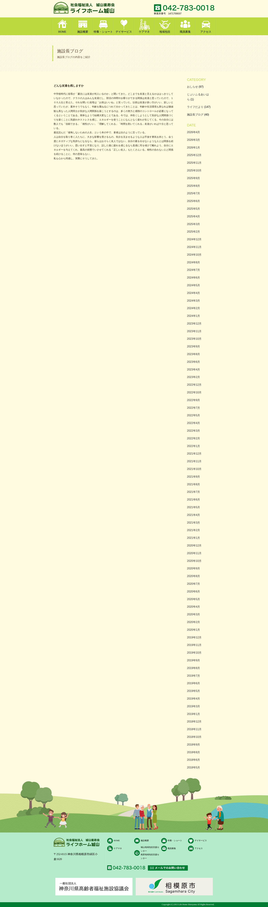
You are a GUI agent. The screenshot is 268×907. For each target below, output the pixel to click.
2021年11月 (194, 461)
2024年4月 (193, 293)
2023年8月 (193, 354)
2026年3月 (193, 139)
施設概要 (82, 31)
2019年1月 (193, 714)
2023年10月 (194, 338)
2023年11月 (194, 331)
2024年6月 (193, 277)
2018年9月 (193, 744)
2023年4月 (193, 369)
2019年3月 (193, 706)
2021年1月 (193, 537)
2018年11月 (194, 729)
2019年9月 (193, 660)
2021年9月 (193, 476)
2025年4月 (193, 216)
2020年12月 (194, 545)
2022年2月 (193, 438)
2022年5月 (193, 415)
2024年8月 (193, 262)
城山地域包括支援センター (150, 849)
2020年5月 (193, 599)
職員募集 (185, 31)
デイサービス (124, 31)
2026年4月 (193, 132)
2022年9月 (193, 400)
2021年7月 (193, 491)
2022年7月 (193, 407)
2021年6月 (193, 499)
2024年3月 (193, 300)
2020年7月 (193, 583)
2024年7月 (193, 269)
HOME (62, 31)
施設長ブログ (195, 114)
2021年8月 (193, 484)
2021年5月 (193, 507)
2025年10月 (194, 170)
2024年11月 (194, 247)
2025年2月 (193, 231)
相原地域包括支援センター (150, 856)
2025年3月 (193, 224)
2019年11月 (194, 645)
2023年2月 (193, 377)
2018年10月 (194, 736)
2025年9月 (193, 178)
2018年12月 (194, 721)
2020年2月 (193, 622)
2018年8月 (193, 752)
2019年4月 (193, 698)
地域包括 (164, 31)
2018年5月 (193, 767)
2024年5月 (193, 285)
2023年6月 (193, 361)
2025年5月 (193, 208)
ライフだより (195, 106)
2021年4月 (193, 514)
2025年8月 (193, 185)
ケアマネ (144, 31)
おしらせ (192, 86)
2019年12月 (194, 637)
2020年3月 (193, 614)
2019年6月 (193, 683)
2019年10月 (194, 652)
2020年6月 (193, 591)
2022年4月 (193, 423)
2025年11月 (194, 162)
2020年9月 (193, 568)
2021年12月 (194, 453)
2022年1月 (193, 446)
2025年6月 (193, 201)
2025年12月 (194, 155)
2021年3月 (193, 522)
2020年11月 (194, 553)
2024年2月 (193, 308)
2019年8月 (193, 668)
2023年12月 (194, 323)
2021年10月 (194, 469)
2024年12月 (194, 239)
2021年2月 (193, 530)
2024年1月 (193, 315)
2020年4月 (193, 606)
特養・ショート (103, 31)
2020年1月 (193, 629)
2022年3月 (193, 430)
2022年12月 (194, 384)
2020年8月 (193, 576)
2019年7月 (193, 675)
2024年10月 (194, 254)
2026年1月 (193, 147)
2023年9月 (193, 346)
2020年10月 (194, 560)
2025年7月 (193, 193)
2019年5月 (193, 690)
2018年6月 (193, 759)
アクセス (205, 31)
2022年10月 (194, 392)
